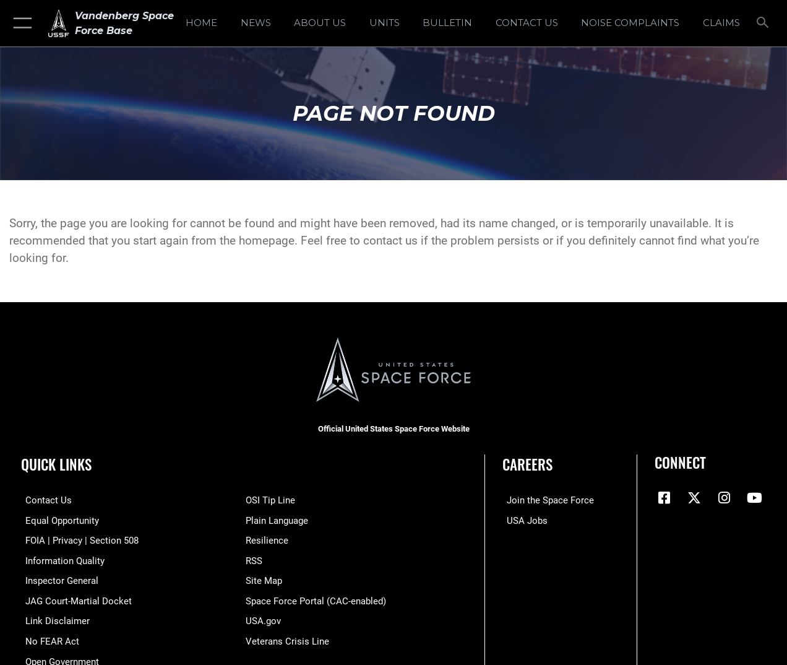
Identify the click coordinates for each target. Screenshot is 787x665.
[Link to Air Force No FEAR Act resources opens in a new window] (48, 639)
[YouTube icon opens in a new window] (754, 498)
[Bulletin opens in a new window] (447, 23)
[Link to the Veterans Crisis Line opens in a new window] (287, 639)
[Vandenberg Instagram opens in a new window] (724, 498)
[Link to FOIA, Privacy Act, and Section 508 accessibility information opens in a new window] (77, 539)
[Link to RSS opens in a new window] (254, 559)
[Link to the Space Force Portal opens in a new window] (316, 599)
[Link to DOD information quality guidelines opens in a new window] (60, 559)
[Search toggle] (764, 23)
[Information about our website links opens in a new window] (53, 619)
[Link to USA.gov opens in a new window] (263, 619)
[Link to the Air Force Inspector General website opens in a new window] (57, 579)
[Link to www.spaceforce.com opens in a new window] (546, 500)
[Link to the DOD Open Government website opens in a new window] (58, 658)
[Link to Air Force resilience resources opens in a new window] (267, 539)
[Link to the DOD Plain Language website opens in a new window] (277, 520)
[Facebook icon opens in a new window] (664, 498)
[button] (20, 23)
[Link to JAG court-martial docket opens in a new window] (74, 599)
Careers (527, 464)
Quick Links (56, 464)
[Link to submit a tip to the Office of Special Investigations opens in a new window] (270, 500)
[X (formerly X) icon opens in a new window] (694, 498)
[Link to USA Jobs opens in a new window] (522, 520)
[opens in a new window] (630, 23)
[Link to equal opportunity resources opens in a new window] (58, 520)
